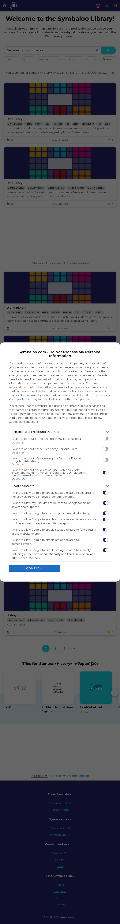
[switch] (106, 439)
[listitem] (60, 432)
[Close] (112, 349)
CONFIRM (34, 568)
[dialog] (60, 462)
